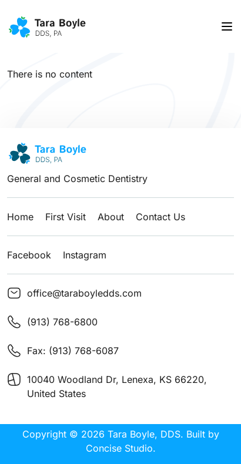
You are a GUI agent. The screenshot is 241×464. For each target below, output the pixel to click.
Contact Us (160, 217)
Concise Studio (119, 448)
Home (20, 217)
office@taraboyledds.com (84, 293)
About (111, 217)
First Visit (65, 217)
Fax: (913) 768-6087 (73, 351)
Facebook (29, 255)
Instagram (84, 255)
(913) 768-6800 (62, 322)
